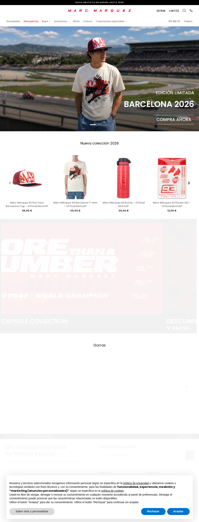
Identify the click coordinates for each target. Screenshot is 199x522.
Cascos (87, 21)
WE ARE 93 (174, 21)
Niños (76, 21)
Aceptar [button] (178, 511)
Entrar (161, 10)
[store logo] (99, 11)
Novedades (13, 21)
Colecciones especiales (110, 21)
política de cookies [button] (112, 490)
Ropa (45, 21)
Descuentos (31, 21)
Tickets (188, 21)
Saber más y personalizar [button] (32, 511)
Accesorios (60, 21)
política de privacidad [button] (136, 483)
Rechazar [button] (153, 511)
